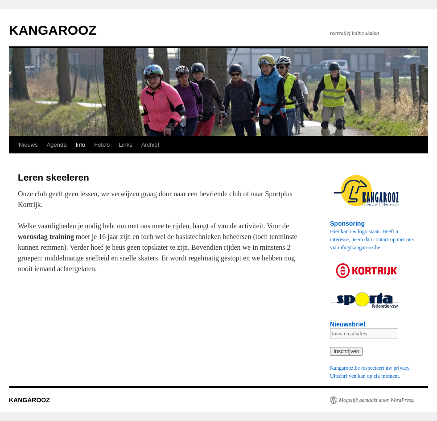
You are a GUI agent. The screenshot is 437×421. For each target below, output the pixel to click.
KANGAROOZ (53, 30)
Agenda (57, 144)
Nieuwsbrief (348, 324)
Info (80, 144)
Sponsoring (347, 223)
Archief (150, 144)
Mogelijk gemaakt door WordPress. (376, 400)
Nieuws (28, 144)
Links (125, 144)
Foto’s (102, 144)
